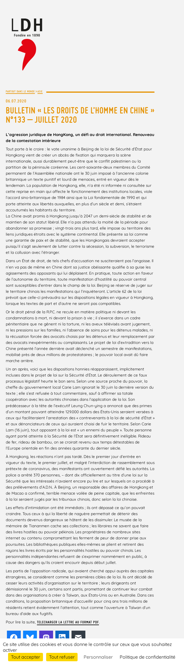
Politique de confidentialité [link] (147, 657)
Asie (40, 91)
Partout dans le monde (20, 91)
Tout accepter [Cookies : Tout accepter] (25, 657)
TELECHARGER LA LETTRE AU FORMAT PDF (68, 622)
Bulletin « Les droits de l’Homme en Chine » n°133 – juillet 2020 (80, 115)
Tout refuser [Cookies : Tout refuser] (62, 657)
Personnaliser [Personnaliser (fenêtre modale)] (98, 657)
